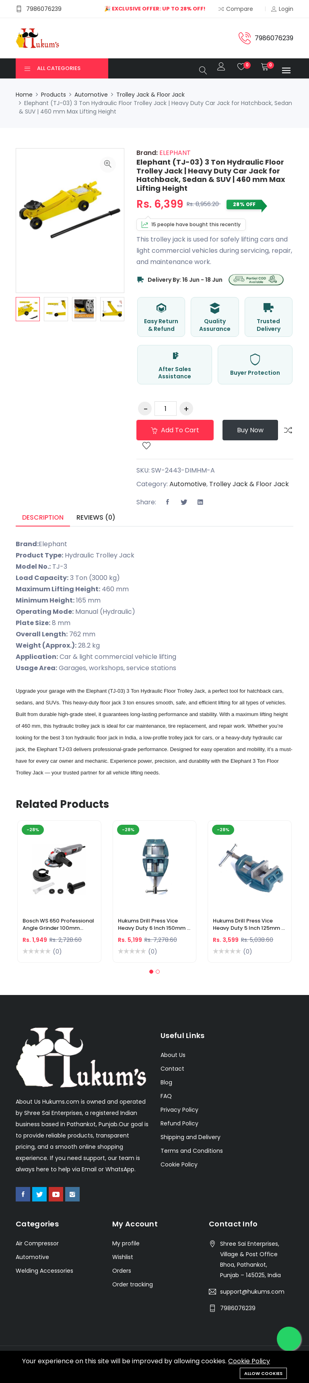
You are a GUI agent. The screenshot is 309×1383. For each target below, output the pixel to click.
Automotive (91, 95)
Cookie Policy (249, 1361)
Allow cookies (263, 1373)
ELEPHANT (174, 152)
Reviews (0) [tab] (95, 517)
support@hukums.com (252, 1292)
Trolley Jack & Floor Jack (150, 95)
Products (53, 95)
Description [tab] (43, 517)
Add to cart (175, 430)
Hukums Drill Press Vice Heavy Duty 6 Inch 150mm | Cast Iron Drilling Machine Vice (153, 925)
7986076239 (237, 1308)
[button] (151, 971)
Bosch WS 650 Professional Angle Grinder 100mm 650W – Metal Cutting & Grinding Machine (58, 925)
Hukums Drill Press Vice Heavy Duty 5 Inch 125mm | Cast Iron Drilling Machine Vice (248, 925)
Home (24, 95)
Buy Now (250, 430)
